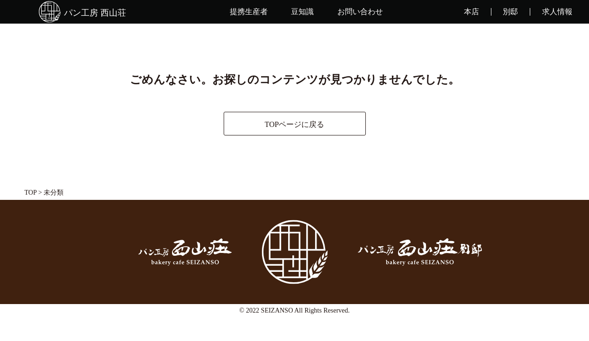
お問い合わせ (360, 12)
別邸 (510, 12)
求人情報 (557, 12)
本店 (471, 12)
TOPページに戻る (295, 124)
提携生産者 (249, 12)
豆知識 (302, 12)
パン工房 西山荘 (95, 13)
